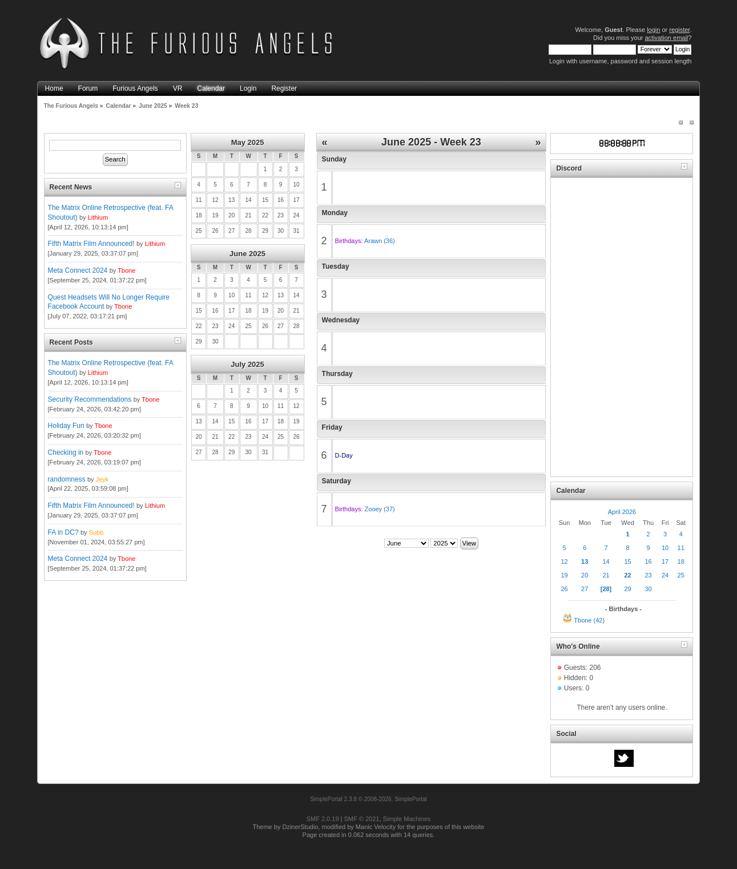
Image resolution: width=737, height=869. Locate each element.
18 (681, 561)
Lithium (98, 217)
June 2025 (247, 253)
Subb (96, 532)
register (679, 29)
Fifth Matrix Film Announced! (91, 244)
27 (584, 588)
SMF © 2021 (362, 818)
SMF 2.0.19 (323, 818)
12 (564, 561)
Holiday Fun (66, 426)
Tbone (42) (589, 620)
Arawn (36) (379, 240)
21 (605, 575)
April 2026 (622, 511)
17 (665, 561)
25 (681, 575)
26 (564, 588)
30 (648, 588)
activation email (666, 37)
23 (648, 575)
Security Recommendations (90, 399)
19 (564, 575)
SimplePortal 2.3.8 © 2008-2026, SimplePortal (368, 799)
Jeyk (102, 479)
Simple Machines (407, 818)
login (653, 29)
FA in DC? (63, 532)
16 (648, 561)
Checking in (66, 452)
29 (627, 588)
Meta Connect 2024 (78, 270)
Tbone (126, 270)
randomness (67, 479)
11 (681, 547)
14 (605, 561)
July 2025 (247, 364)
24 (665, 575)
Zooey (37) (380, 509)
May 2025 (247, 142)
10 (665, 547)
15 (627, 561)
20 (584, 575)
